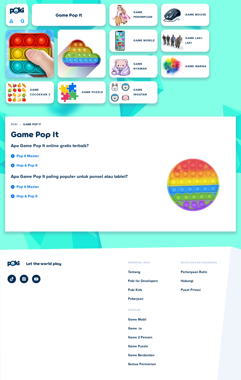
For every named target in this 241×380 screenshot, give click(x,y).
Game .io (135, 328)
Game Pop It (32, 124)
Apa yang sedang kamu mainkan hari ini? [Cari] (22, 21)
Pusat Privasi (191, 290)
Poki (14, 124)
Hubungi (187, 281)
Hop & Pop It (26, 165)
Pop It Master (27, 156)
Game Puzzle (138, 346)
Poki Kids (135, 290)
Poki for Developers (143, 281)
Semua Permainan (142, 364)
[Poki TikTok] (12, 279)
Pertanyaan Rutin (194, 272)
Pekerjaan (135, 299)
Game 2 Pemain (140, 337)
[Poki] (17, 10)
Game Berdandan (141, 355)
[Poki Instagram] (24, 279)
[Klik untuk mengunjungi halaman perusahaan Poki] (34, 263)
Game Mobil (137, 319)
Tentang (134, 272)
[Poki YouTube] (36, 279)
